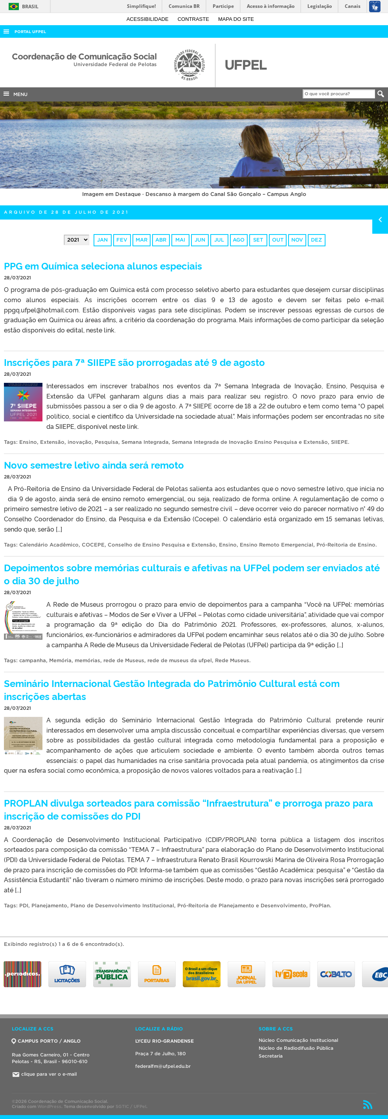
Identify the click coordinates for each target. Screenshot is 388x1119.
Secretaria (271, 1055)
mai (180, 240)
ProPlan (319, 905)
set (258, 240)
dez (316, 240)
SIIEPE (339, 442)
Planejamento (49, 905)
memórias (87, 660)
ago (239, 240)
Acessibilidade (148, 19)
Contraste (194, 19)
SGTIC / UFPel (131, 1106)
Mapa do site (236, 19)
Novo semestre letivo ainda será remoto (94, 464)
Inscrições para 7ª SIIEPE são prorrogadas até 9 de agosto (134, 361)
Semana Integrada (145, 442)
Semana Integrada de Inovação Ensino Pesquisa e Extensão (250, 442)
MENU (15, 94)
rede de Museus (123, 660)
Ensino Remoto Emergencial (276, 545)
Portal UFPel (30, 32)
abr (160, 240)
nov (297, 240)
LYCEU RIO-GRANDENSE (164, 1040)
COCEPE (93, 545)
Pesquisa (106, 442)
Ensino (28, 442)
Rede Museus (232, 660)
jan (102, 240)
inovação (80, 442)
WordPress (49, 1106)
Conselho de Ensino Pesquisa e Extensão (162, 545)
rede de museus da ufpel (179, 660)
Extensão (52, 442)
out (277, 240)
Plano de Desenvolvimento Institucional (122, 905)
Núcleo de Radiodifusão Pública (296, 1048)
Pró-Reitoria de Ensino (345, 545)
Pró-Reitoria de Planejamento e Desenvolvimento (241, 905)
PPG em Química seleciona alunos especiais (103, 265)
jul (219, 240)
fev (121, 240)
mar (141, 240)
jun (200, 240)
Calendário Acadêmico (49, 545)
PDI (23, 905)
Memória (60, 660)
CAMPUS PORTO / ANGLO (46, 1040)
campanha (32, 660)
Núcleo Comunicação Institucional (298, 1040)
